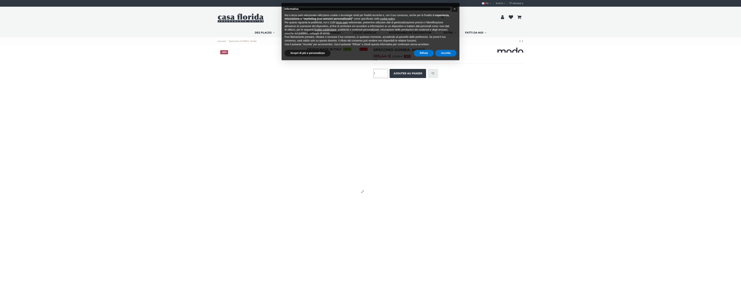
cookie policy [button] (387, 18)
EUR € (500, 3)
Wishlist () (516, 3)
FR (487, 3)
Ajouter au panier (407, 73)
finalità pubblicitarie (325, 29)
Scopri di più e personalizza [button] (307, 53)
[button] (455, 9)
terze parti (342, 22)
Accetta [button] (446, 53)
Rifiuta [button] (424, 53)
